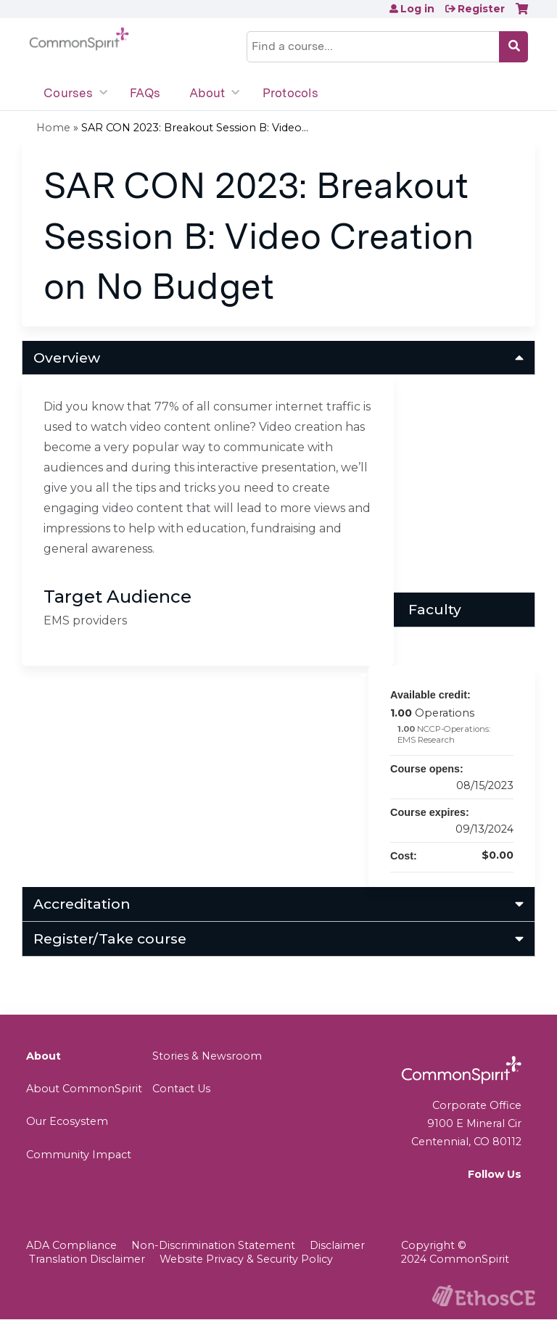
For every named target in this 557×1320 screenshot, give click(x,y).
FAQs (145, 93)
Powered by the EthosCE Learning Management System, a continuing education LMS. (483, 1295)
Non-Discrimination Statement (213, 1245)
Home (53, 127)
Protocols (290, 93)
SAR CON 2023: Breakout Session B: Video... (194, 127)
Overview (66, 357)
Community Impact (78, 1154)
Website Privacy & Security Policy (246, 1259)
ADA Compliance (71, 1245)
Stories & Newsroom (207, 1056)
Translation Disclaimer (87, 1259)
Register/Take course (109, 938)
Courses (68, 93)
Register (481, 9)
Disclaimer (337, 1245)
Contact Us (181, 1088)
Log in (417, 9)
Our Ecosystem (67, 1121)
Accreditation (82, 903)
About (207, 93)
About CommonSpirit (84, 1088)
